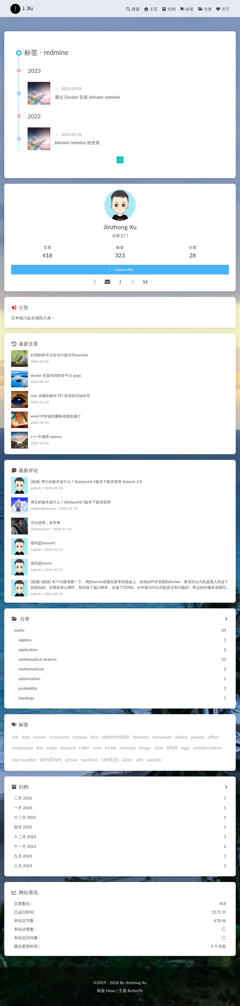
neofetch (89, 759)
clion (158, 747)
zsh (15, 736)
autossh (153, 759)
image (145, 747)
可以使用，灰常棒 (45, 522)
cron (97, 747)
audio (51, 747)
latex (127, 760)
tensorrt (68, 747)
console (80, 736)
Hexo (110, 990)
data (26, 736)
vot (139, 759)
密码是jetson (41, 563)
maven (40, 736)
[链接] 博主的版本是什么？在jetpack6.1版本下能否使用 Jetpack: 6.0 (86, 481)
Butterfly (135, 990)
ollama (181, 736)
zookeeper (22, 747)
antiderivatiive (207, 747)
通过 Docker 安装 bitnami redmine (87, 97)
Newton (141, 736)
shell (172, 747)
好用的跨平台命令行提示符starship (59, 355)
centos (110, 759)
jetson (71, 759)
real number (24, 759)
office (213, 736)
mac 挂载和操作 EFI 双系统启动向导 (60, 395)
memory (128, 747)
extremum (162, 736)
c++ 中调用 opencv (46, 436)
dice (94, 736)
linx (39, 747)
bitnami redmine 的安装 (77, 142)
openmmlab (115, 736)
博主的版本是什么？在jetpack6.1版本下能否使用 (71, 502)
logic (185, 747)
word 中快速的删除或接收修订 (56, 416)
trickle (111, 747)
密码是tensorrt (43, 543)
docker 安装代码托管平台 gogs (56, 375)
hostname (59, 736)
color (84, 748)
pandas (197, 736)
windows (51, 759)
